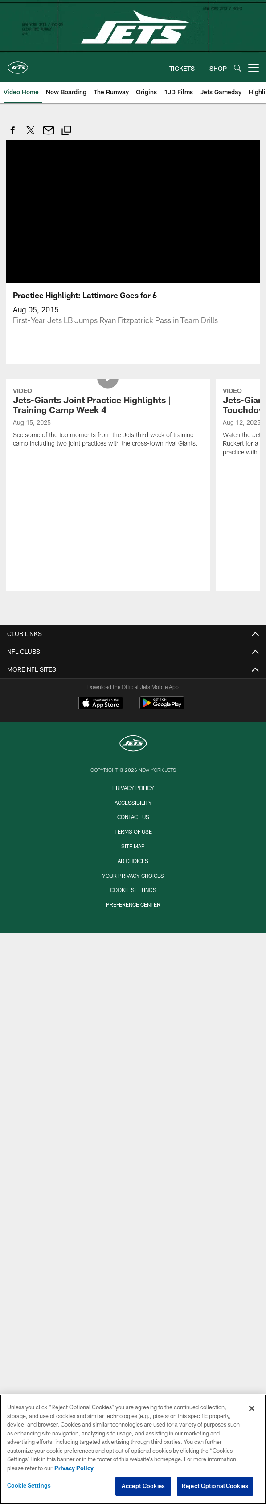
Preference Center (133, 904)
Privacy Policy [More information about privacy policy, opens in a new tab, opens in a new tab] (74, 1468)
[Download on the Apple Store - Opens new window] (101, 704)
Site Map (133, 846)
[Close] (252, 1408)
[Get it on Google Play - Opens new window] (162, 707)
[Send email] (48, 135)
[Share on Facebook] (13, 135)
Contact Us (133, 817)
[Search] (237, 68)
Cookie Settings (133, 890)
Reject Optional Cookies (215, 1485)
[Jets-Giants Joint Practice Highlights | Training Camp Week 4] (108, 418)
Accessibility (133, 802)
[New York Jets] (133, 744)
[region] (133, 1449)
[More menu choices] (253, 67)
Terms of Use (133, 831)
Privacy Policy (133, 788)
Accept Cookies (143, 1485)
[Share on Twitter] (31, 135)
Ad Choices (133, 861)
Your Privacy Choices (133, 875)
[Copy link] (66, 131)
